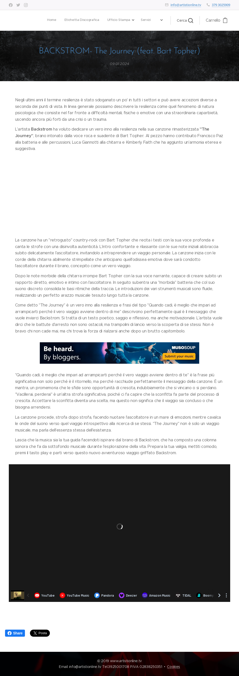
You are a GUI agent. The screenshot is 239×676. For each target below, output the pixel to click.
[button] (184, 20)
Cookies (173, 666)
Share (15, 633)
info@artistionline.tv (185, 5)
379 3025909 (221, 5)
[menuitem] (87, 20)
